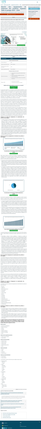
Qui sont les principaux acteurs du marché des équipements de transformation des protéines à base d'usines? (13, 408)
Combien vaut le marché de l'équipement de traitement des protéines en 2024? (13, 404)
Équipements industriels (15, 4)
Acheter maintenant (34, 8)
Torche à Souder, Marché (6, 416)
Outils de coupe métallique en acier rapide (9, 414)
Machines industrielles (7, 4)
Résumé (13, 17)
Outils (20, 4)
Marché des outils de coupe (7, 417)
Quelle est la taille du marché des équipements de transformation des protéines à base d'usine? (13, 393)
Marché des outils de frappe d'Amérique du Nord (10, 413)
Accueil (2, 4)
